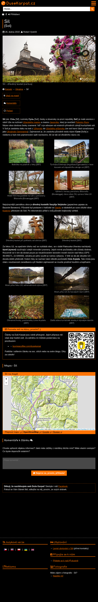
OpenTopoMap (82, 429)
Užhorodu (37, 128)
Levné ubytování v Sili (63, 548)
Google (45, 432)
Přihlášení (14, 14)
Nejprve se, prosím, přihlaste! (49, 473)
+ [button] (6, 379)
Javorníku (54, 122)
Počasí (9, 111)
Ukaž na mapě (12, 96)
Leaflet (41, 429)
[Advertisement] (48, 515)
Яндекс (56, 432)
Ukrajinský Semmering (17, 132)
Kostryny (7, 211)
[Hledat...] (46, 9)
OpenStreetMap (58, 429)
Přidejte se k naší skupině (65, 561)
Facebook (62, 486)
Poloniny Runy (82, 122)
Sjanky (58, 208)
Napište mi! (58, 576)
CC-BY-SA (91, 429)
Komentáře (11, 103)
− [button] (6, 383)
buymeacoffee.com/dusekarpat (27, 346)
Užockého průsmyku (55, 128)
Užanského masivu (31, 122)
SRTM (66, 429)
